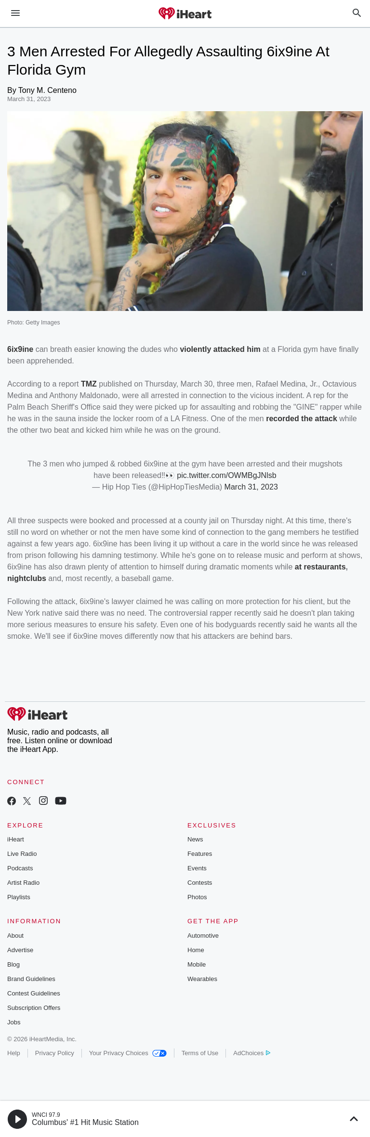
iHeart (15, 839)
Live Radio (22, 853)
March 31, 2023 (251, 487)
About (15, 935)
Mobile (196, 964)
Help (13, 1053)
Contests (199, 882)
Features (199, 853)
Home (195, 950)
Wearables (202, 978)
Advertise (20, 950)
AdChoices (251, 1053)
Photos (197, 897)
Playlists (18, 897)
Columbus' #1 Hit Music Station (85, 1122)
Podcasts (20, 868)
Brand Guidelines (31, 978)
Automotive (203, 935)
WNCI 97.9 (46, 1114)
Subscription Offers (33, 1007)
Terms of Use (200, 1053)
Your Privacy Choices (128, 1053)
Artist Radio (23, 882)
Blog (13, 964)
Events (197, 868)
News (195, 839)
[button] (17, 1119)
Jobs (13, 1022)
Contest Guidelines (33, 993)
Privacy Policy (54, 1053)
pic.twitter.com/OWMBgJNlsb (226, 475)
